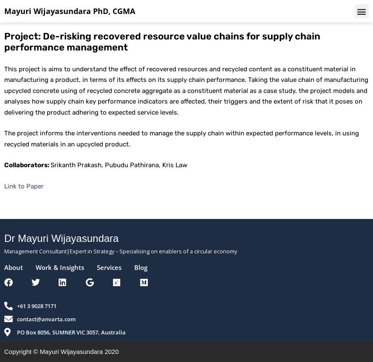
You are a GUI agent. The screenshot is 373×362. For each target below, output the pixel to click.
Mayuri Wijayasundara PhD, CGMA (69, 11)
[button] (362, 11)
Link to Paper (24, 186)
